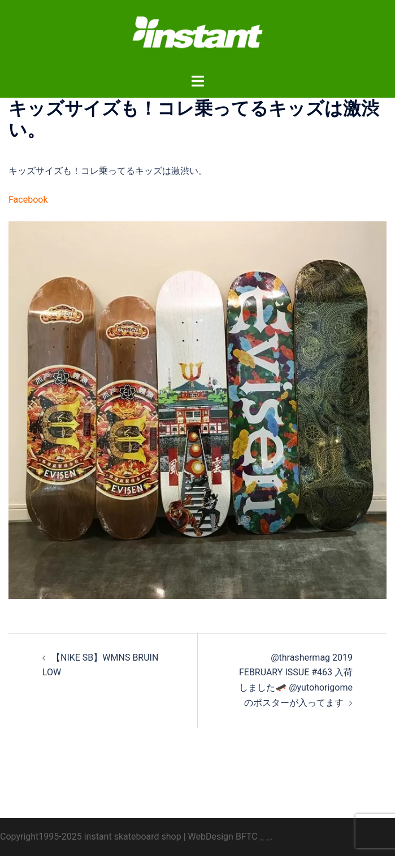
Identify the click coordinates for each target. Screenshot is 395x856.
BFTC (247, 836)
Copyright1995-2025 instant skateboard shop (90, 836)
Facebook (27, 199)
